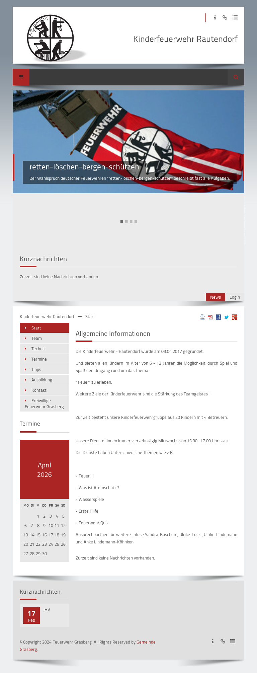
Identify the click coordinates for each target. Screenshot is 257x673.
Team (36, 338)
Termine (39, 359)
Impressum (215, 17)
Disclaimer (225, 17)
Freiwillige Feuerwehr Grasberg (44, 403)
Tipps (36, 369)
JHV (46, 609)
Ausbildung (41, 380)
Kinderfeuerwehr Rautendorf (47, 316)
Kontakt (39, 390)
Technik (38, 349)
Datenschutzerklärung (235, 17)
